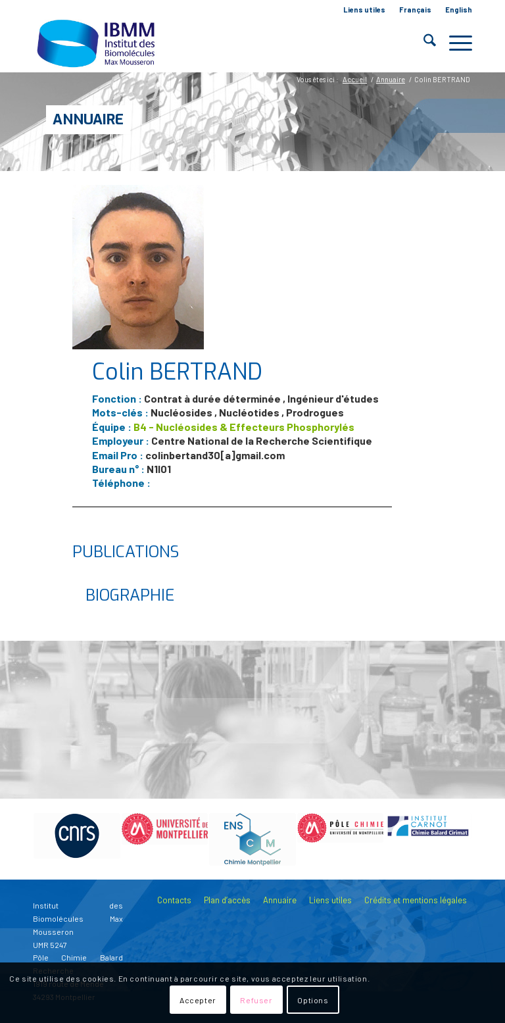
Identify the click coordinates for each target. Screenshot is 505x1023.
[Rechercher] (423, 42)
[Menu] (454, 42)
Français (415, 9)
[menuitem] (365, 10)
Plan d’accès (227, 900)
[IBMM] (97, 42)
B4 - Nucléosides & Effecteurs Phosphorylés (243, 426)
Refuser (256, 1000)
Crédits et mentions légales (415, 900)
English (458, 9)
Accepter (198, 1000)
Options (312, 1000)
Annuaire (88, 119)
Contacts (174, 900)
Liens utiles (364, 9)
